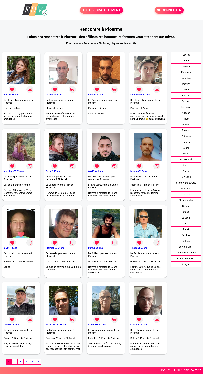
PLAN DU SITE (181, 370)
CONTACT (196, 370)
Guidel (186, 89)
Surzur (186, 153)
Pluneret (186, 124)
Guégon (186, 206)
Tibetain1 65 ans (138, 248)
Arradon (186, 113)
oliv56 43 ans (10, 248)
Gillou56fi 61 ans (139, 324)
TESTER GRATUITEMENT (101, 10)
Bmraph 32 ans (95, 94)
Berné (186, 229)
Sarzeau (186, 101)
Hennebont (186, 78)
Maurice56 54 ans (139, 171)
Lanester (186, 66)
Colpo (186, 212)
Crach (186, 165)
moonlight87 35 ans (14, 171)
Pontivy (186, 83)
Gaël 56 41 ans (95, 171)
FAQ (163, 370)
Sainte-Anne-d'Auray (186, 182)
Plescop (186, 130)
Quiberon (186, 136)
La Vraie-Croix (186, 246)
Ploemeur (186, 72)
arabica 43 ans (11, 94)
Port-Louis (186, 177)
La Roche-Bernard (186, 258)
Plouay (186, 118)
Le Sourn (186, 217)
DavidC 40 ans (53, 171)
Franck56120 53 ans (56, 324)
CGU (170, 370)
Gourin (186, 148)
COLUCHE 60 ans (97, 324)
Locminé (186, 142)
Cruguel (186, 264)
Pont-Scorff (186, 159)
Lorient (186, 54)
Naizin (186, 223)
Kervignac (186, 107)
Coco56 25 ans (11, 324)
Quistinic (186, 235)
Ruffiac (186, 241)
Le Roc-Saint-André (186, 252)
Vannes (186, 60)
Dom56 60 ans (95, 248)
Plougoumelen (186, 200)
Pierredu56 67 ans (55, 248)
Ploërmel (186, 95)
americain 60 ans (54, 94)
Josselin (186, 194)
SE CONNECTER (169, 10)
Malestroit (186, 188)
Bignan (186, 171)
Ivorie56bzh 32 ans (140, 94)
